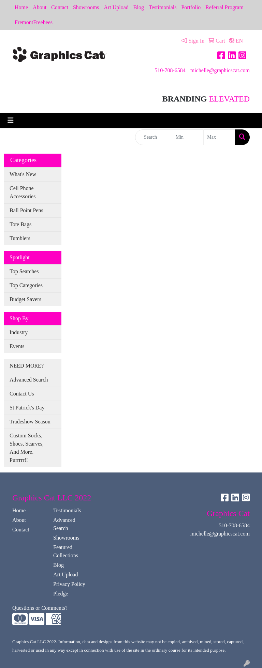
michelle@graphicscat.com (220, 70)
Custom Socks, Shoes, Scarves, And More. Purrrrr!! (27, 448)
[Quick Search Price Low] (188, 137)
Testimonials (163, 7)
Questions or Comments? (40, 608)
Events (17, 346)
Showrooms (86, 7)
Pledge (60, 593)
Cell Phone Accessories (22, 192)
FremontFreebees (34, 22)
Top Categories (26, 285)
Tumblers (20, 238)
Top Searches (24, 271)
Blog (138, 7)
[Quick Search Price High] (219, 137)
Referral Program (224, 7)
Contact (59, 7)
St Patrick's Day (27, 407)
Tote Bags (20, 224)
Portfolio (191, 7)
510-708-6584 (170, 70)
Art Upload (116, 7)
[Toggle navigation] (10, 120)
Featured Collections (65, 551)
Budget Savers (25, 299)
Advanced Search (29, 380)
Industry (19, 332)
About (39, 7)
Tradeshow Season (30, 421)
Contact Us (22, 394)
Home (21, 7)
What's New (23, 174)
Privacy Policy (69, 584)
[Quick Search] (153, 137)
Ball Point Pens (26, 210)
